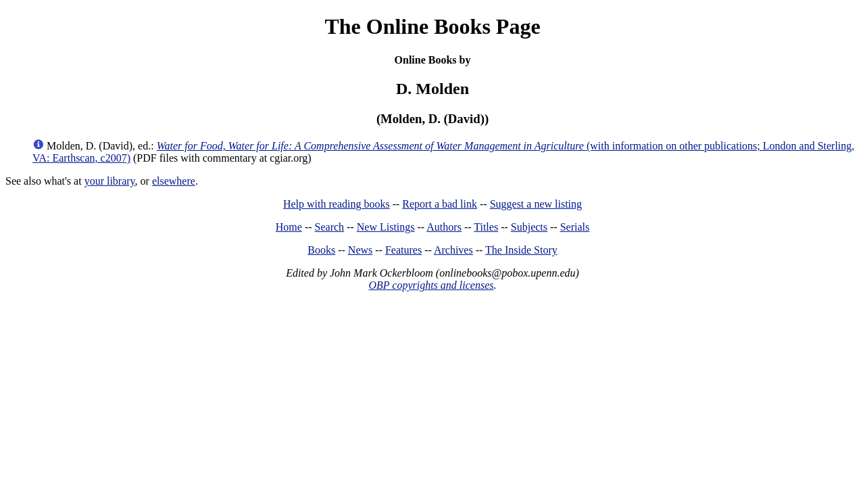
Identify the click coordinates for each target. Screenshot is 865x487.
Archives (453, 250)
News (360, 250)
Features (403, 250)
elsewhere (173, 181)
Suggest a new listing (536, 204)
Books (321, 250)
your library (109, 181)
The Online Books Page (432, 26)
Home (289, 227)
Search (330, 227)
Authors (444, 227)
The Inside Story (521, 250)
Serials (575, 227)
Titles (486, 227)
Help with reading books (336, 204)
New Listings (386, 227)
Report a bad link (439, 204)
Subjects (529, 227)
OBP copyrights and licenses (430, 285)
